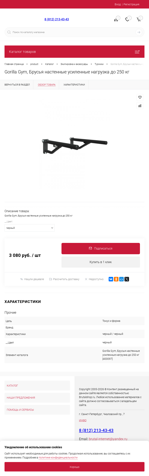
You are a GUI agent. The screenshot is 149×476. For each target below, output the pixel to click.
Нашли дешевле (32, 279)
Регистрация (131, 4)
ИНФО (82, 420)
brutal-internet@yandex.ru (108, 439)
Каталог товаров (74, 51)
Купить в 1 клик (101, 262)
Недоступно (94, 279)
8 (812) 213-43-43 (57, 19)
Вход (118, 4)
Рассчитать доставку (64, 279)
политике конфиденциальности (58, 457)
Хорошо (74, 466)
